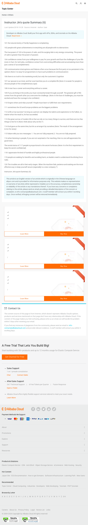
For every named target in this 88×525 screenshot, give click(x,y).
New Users (81, 476)
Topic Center (6, 486)
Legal (32, 510)
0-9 (64, 497)
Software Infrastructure (54, 476)
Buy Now (63, 234)
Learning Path (69, 476)
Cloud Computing (19, 486)
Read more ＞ (17, 36)
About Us (13, 510)
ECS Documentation (19, 476)
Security (78, 465)
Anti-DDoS (30, 465)
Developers (40, 486)
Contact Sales (22, 375)
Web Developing (52, 486)
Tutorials (62, 486)
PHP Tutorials (72, 486)
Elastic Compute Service (11, 465)
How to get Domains (36, 476)
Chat (9, 375)
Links (48, 510)
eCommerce (58, 465)
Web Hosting (69, 465)
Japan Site (6, 476)
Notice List (40, 510)
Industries (31, 486)
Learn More (24, 234)
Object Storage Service (44, 465)
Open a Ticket (12, 388)
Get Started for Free (14, 356)
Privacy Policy (23, 510)
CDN (23, 465)
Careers (5, 510)
